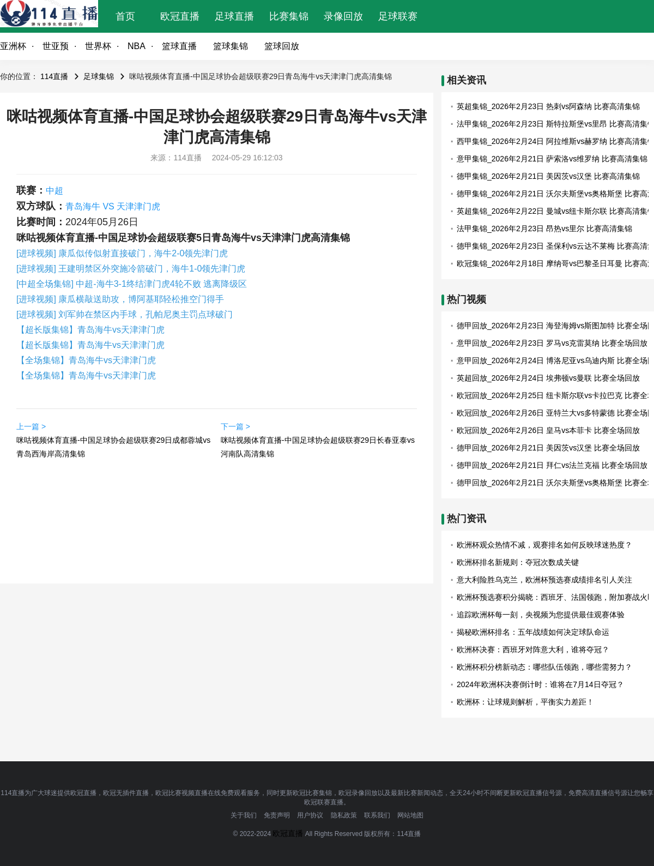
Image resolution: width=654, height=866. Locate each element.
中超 (54, 190)
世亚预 (56, 46)
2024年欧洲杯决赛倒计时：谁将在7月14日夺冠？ (540, 684)
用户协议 (310, 815)
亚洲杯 (13, 46)
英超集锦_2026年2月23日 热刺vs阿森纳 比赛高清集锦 (548, 106)
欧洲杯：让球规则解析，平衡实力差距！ (525, 701)
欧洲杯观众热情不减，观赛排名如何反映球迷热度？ (544, 544)
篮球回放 (281, 46)
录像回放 (343, 16)
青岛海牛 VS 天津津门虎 (112, 206)
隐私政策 (344, 815)
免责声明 (277, 815)
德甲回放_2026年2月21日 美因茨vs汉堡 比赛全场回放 (548, 447)
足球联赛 (397, 16)
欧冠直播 (179, 16)
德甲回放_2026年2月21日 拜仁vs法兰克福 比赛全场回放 (552, 465)
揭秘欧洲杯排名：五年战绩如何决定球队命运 (533, 632)
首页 (125, 16)
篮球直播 (179, 46)
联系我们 (377, 815)
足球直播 (234, 16)
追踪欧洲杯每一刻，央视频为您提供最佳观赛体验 (541, 614)
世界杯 (98, 46)
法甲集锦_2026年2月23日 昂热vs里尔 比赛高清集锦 (544, 228)
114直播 (54, 76)
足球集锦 (98, 76)
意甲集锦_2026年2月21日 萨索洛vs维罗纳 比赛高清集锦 (552, 158)
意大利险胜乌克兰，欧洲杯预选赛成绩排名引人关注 (544, 579)
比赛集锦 (288, 16)
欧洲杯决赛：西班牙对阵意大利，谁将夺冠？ (533, 649)
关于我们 (244, 815)
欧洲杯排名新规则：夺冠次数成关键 (518, 562)
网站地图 (410, 815)
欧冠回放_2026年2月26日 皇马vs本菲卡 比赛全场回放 (548, 430)
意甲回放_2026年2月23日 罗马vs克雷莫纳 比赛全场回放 (552, 343)
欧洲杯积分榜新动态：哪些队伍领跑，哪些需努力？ (544, 667)
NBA (137, 46)
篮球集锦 (230, 46)
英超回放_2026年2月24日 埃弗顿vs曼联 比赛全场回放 (548, 378)
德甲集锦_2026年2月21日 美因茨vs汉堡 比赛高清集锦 (548, 176)
